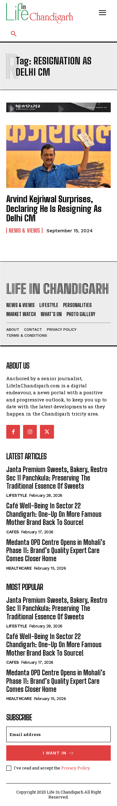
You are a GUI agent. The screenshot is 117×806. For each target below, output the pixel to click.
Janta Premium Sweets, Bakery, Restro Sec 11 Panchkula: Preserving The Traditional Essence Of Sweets (56, 477)
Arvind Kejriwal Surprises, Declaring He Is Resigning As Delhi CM (54, 209)
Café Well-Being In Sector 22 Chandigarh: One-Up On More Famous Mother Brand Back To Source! (53, 513)
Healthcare (19, 568)
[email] (58, 734)
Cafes (12, 532)
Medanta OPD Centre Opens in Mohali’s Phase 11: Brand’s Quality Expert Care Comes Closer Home (55, 550)
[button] (13, 34)
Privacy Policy (75, 768)
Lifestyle (16, 495)
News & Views (24, 230)
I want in (58, 753)
